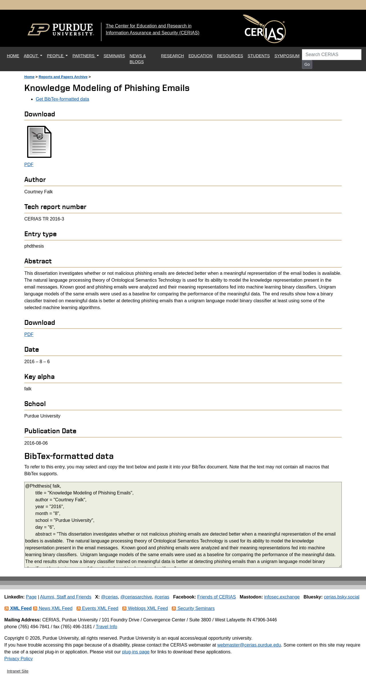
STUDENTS (259, 55)
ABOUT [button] (31, 55)
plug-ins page (136, 651)
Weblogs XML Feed (145, 608)
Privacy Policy (18, 658)
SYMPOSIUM (287, 55)
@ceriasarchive (136, 596)
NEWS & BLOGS (138, 58)
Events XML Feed (97, 608)
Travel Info (106, 626)
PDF (28, 164)
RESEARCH (172, 55)
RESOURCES (230, 55)
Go (307, 64)
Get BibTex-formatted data (62, 99)
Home (29, 77)
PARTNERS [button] (84, 55)
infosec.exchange (282, 596)
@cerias (109, 596)
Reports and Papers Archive (63, 77)
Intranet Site (18, 671)
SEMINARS (114, 55)
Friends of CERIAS (216, 596)
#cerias (161, 596)
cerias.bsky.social (341, 596)
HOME (14, 55)
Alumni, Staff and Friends (65, 596)
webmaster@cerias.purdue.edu (249, 645)
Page (31, 596)
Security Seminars (193, 608)
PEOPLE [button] (56, 55)
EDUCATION (200, 55)
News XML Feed (52, 608)
